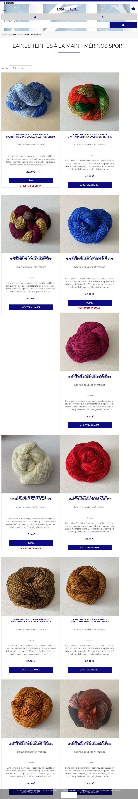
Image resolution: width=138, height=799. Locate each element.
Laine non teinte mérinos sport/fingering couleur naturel (114, 232)
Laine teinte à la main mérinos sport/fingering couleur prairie (69, 661)
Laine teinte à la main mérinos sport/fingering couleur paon (24, 661)
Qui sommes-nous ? (12, 760)
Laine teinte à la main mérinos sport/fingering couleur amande (114, 553)
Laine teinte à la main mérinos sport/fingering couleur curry (114, 661)
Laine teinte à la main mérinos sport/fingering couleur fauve (69, 444)
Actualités (30, 760)
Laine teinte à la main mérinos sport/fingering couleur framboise (69, 232)
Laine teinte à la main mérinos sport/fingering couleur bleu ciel (69, 553)
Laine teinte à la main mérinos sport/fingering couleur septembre (69, 123)
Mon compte (8, 766)
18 (114, 266)
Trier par (4, 68)
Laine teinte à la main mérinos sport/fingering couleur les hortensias (24, 123)
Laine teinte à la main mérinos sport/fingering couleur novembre (24, 553)
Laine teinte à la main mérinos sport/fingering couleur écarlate (114, 336)
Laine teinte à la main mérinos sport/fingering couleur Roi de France (24, 232)
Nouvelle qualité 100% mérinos (24, 131)
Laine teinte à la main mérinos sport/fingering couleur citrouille (114, 444)
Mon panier (31, 766)
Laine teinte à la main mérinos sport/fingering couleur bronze (24, 444)
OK (69, 795)
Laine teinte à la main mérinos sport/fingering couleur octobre (114, 123)
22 (24, 158)
